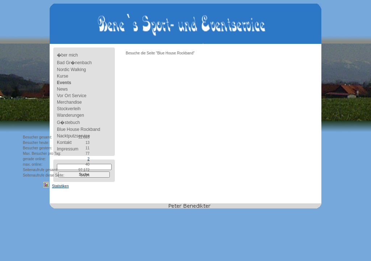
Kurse (62, 76)
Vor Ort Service (71, 95)
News (62, 89)
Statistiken (60, 186)
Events (64, 82)
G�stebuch (68, 122)
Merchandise (69, 102)
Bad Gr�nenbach (74, 62)
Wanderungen (70, 115)
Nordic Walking (71, 69)
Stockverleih (68, 108)
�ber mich (67, 55)
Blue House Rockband (78, 129)
